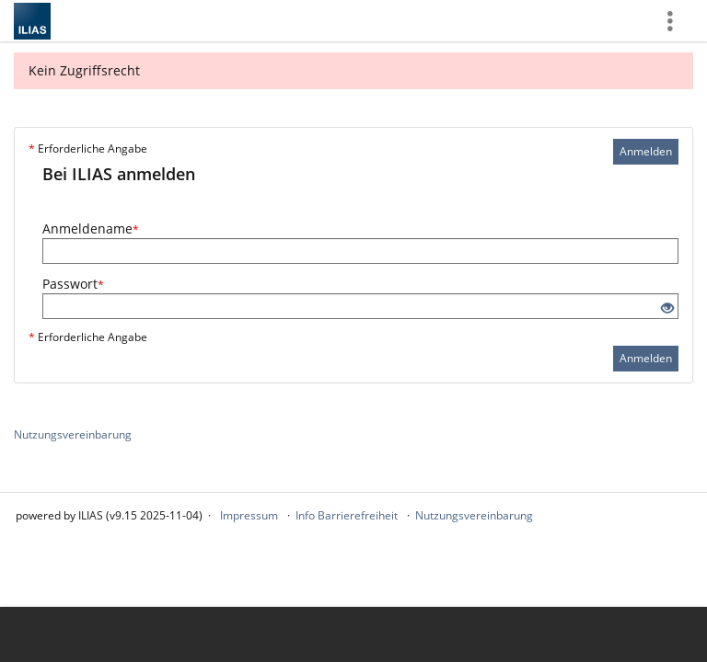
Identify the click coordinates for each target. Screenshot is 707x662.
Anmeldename (90, 228)
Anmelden (646, 151)
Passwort (73, 283)
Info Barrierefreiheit (347, 515)
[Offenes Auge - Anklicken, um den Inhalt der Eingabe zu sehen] (667, 308)
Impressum (249, 515)
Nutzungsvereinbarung (73, 434)
